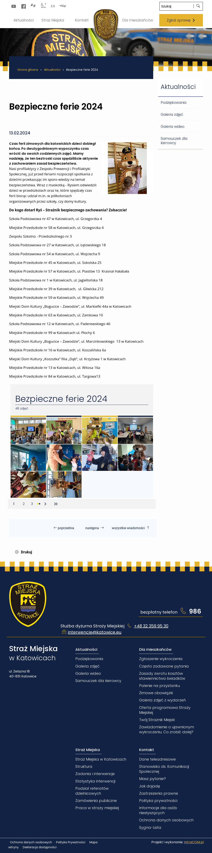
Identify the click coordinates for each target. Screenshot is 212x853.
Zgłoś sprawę (181, 20)
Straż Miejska (87, 749)
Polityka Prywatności (70, 842)
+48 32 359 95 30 (151, 626)
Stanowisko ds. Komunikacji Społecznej (164, 769)
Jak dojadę (149, 786)
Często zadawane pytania (164, 666)
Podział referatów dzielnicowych (92, 791)
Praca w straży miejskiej (97, 807)
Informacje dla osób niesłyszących (158, 810)
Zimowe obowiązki (156, 692)
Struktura (83, 766)
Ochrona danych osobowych (166, 820)
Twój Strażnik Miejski (157, 719)
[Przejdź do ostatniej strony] (55, 504)
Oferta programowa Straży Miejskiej (164, 710)
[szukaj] (198, 6)
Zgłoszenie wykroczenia (161, 658)
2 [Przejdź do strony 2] (25, 503)
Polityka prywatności (158, 800)
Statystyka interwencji (95, 781)
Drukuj (23, 552)
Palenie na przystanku (159, 685)
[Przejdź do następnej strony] (45, 504)
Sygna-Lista (150, 827)
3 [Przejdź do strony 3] (33, 503)
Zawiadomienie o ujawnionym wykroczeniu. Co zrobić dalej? (166, 729)
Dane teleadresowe (157, 759)
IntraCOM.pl (194, 842)
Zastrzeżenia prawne (158, 793)
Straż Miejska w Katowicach (100, 759)
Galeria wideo (172, 126)
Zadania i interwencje (95, 773)
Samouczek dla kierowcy (174, 140)
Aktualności (52, 70)
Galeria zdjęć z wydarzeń (162, 700)
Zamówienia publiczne (96, 800)
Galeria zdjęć (172, 114)
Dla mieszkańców (155, 649)
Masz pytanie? (152, 778)
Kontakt (146, 749)
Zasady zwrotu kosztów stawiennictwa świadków (162, 676)
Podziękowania (173, 102)
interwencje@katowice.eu (94, 632)
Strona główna (27, 70)
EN (53, 6)
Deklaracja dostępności (40, 847)
